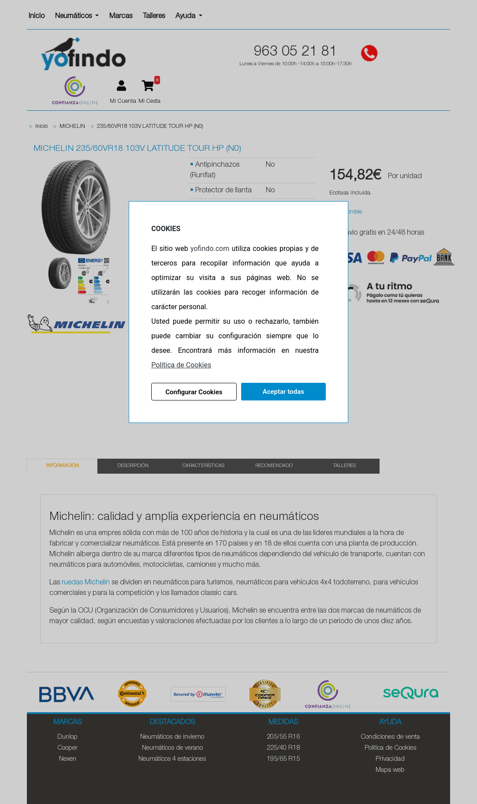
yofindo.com (209, 248)
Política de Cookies (181, 365)
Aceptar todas (283, 392)
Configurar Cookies (193, 392)
